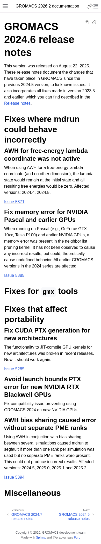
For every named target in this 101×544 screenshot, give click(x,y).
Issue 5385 (14, 275)
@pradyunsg (62, 537)
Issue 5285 (14, 369)
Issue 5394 (14, 477)
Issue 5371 (14, 202)
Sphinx (41, 537)
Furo (77, 537)
